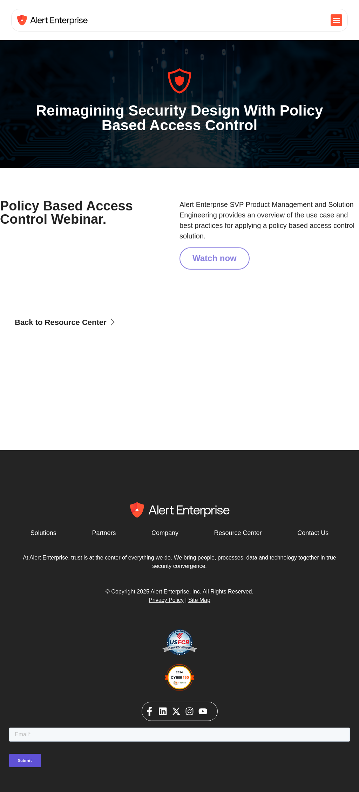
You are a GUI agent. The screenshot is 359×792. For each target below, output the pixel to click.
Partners (104, 532)
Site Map (199, 600)
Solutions (43, 532)
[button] (336, 20)
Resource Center (238, 532)
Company (164, 532)
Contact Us (312, 532)
